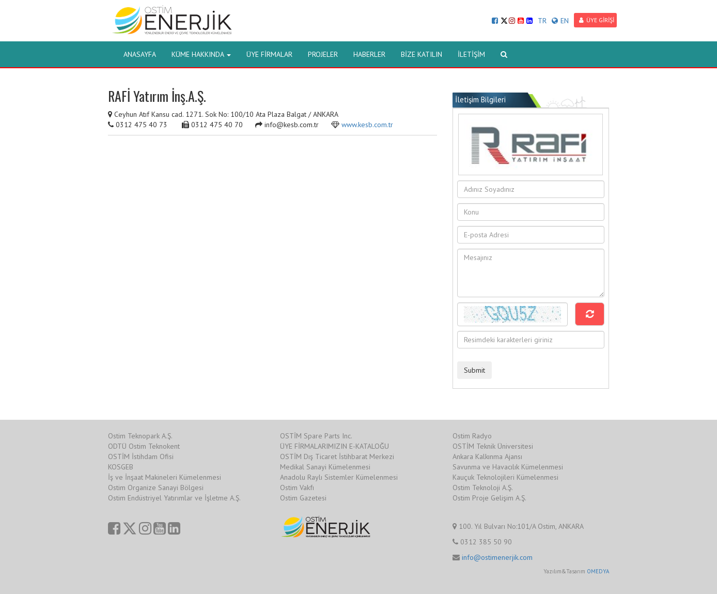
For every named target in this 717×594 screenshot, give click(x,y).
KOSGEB (120, 466)
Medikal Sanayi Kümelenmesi (325, 466)
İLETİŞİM (471, 54)
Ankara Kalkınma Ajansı (487, 456)
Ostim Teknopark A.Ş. (140, 435)
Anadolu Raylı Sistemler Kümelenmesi (339, 477)
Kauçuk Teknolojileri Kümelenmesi (505, 477)
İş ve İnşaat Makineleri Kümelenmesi (164, 477)
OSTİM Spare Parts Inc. (316, 435)
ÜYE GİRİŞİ (596, 20)
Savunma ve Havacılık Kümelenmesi (508, 466)
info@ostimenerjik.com (497, 557)
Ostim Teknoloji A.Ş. (483, 487)
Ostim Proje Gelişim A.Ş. (489, 497)
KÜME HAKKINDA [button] (201, 54)
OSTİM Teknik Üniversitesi (493, 446)
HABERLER (369, 54)
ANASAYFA (139, 54)
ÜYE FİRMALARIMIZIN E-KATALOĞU (334, 446)
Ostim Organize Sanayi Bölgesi (156, 487)
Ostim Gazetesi (303, 497)
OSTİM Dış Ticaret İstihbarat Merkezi (337, 456)
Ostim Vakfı (297, 487)
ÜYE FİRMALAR (269, 54)
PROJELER (323, 54)
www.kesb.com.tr (367, 124)
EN (560, 20)
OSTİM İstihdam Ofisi (141, 456)
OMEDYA (598, 571)
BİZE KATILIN (421, 54)
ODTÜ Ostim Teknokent (144, 446)
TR (542, 20)
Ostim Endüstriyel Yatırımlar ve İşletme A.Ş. (174, 497)
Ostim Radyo (472, 435)
